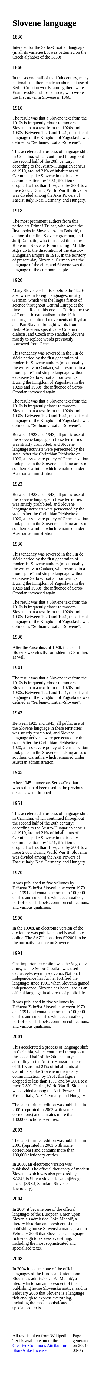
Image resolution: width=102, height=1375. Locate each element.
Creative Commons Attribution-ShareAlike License (40, 1348)
